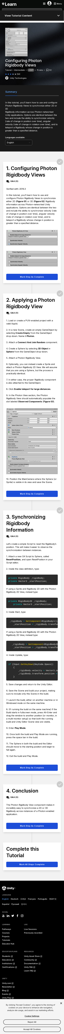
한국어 (24, 904)
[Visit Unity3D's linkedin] (8, 915)
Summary (11, 91)
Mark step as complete (32, 277)
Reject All (32, 1026)
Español (5, 904)
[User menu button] (49, 3)
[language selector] (18, 142)
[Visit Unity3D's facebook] (17, 915)
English (5, 899)
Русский (15, 904)
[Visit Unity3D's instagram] (22, 915)
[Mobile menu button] (58, 3)
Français (32, 899)
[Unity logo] (8, 888)
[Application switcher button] (44, 4)
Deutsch (14, 899)
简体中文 (53, 899)
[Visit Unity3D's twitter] (12, 915)
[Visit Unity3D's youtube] (3, 915)
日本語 (23, 899)
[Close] (61, 1007)
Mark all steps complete (31, 864)
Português (42, 899)
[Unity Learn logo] (9, 3)
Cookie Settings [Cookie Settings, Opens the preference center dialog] (32, 1020)
